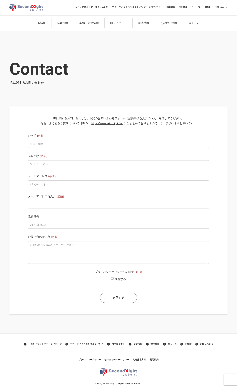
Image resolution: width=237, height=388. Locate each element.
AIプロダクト (155, 7)
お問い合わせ (221, 7)
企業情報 (170, 7)
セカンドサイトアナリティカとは (91, 7)
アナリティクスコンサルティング (128, 7)
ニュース (195, 7)
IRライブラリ (118, 22)
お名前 (36, 135)
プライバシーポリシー (109, 271)
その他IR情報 (169, 22)
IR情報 (207, 7)
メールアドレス (42, 176)
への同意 (118, 271)
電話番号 (33, 216)
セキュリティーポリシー (116, 359)
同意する (118, 279)
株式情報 (143, 22)
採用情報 (183, 7)
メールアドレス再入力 (46, 196)
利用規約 (154, 359)
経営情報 (62, 22)
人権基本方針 (139, 359)
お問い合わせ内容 (43, 236)
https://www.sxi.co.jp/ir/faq (107, 123)
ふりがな (37, 155)
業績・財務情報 (89, 22)
